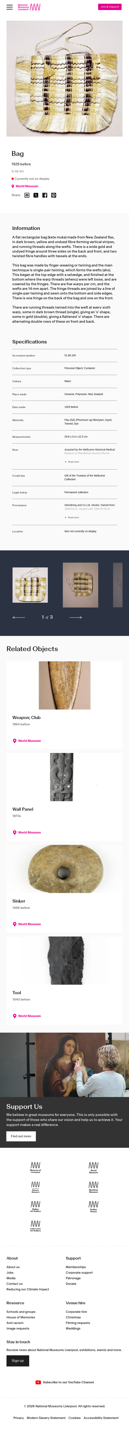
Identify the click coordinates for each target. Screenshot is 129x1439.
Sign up (18, 1361)
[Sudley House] (93, 1207)
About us (13, 1267)
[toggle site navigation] (10, 7)
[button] (30, 587)
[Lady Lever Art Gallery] (35, 1226)
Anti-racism (15, 1323)
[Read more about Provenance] (90, 512)
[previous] (18, 617)
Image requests (18, 1328)
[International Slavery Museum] (35, 1187)
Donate (71, 1284)
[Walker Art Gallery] (35, 1207)
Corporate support (79, 1272)
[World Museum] (93, 1168)
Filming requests (78, 1323)
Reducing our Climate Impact (28, 1289)
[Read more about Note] (90, 456)
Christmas (73, 1317)
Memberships (76, 1267)
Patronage (73, 1278)
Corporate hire (76, 1312)
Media (11, 1278)
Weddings (73, 1328)
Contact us (15, 1284)
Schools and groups (21, 1312)
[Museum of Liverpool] (35, 1168)
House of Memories (21, 1317)
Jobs (10, 1272)
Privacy (18, 1418)
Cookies (75, 1418)
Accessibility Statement (101, 1418)
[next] (76, 617)
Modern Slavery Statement (46, 1418)
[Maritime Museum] (93, 1187)
